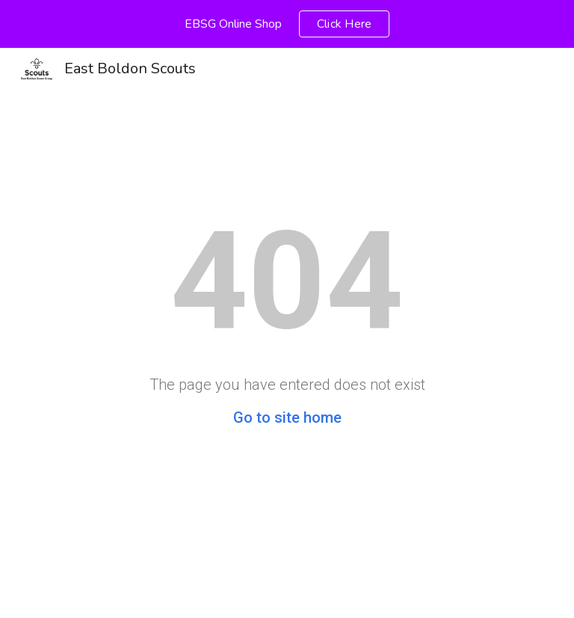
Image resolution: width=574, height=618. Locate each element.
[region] (287, 24)
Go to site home (287, 417)
